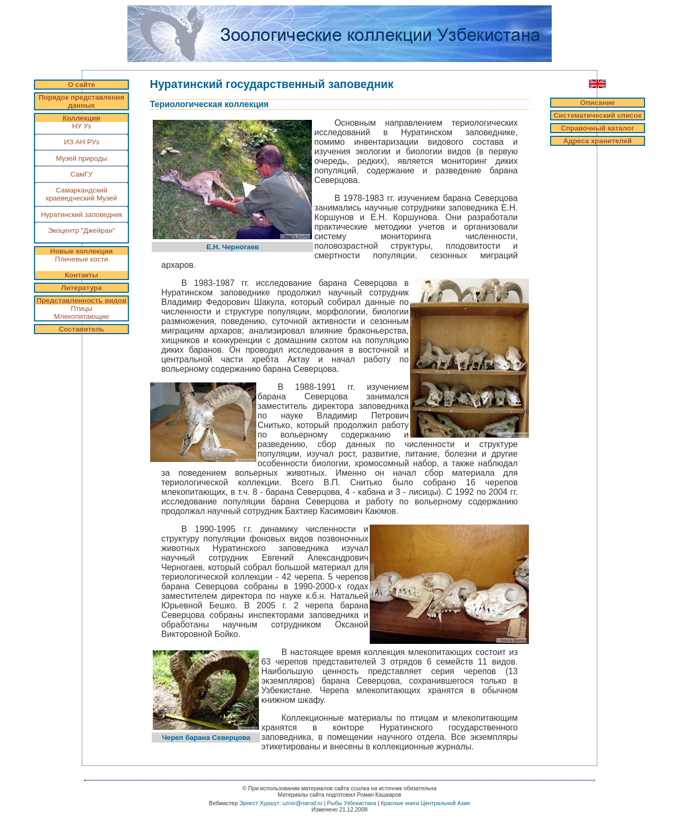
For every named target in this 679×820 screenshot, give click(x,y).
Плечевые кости (81, 259)
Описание (597, 103)
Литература (81, 288)
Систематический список (597, 115)
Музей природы (81, 158)
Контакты (81, 275)
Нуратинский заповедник (81, 215)
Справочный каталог (597, 128)
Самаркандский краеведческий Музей (81, 194)
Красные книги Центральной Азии (425, 803)
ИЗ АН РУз (81, 142)
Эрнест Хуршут (259, 803)
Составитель (82, 329)
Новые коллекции (81, 251)
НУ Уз (81, 126)
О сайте (81, 85)
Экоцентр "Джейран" (81, 234)
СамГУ (82, 174)
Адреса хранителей (597, 141)
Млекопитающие (81, 316)
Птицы (81, 308)
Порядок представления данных (81, 101)
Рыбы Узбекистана (351, 803)
